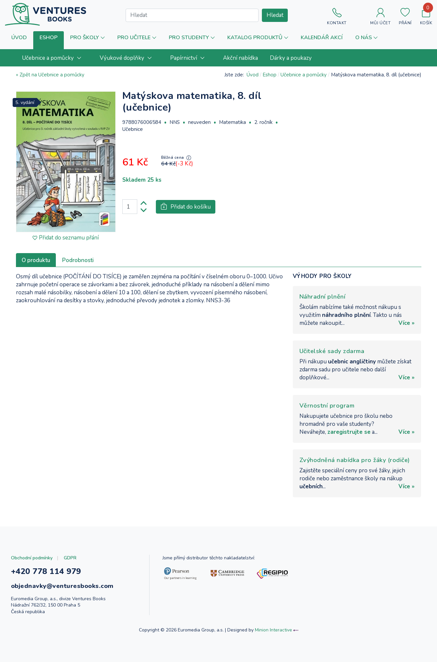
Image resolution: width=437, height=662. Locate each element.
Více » (406, 323)
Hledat (275, 15)
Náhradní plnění (322, 297)
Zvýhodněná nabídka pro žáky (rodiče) (354, 460)
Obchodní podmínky (32, 558)
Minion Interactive (273, 630)
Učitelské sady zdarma (332, 351)
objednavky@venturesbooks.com (62, 586)
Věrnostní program (327, 406)
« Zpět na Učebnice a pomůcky (50, 74)
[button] (48, 40)
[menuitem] (55, 57)
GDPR (70, 558)
